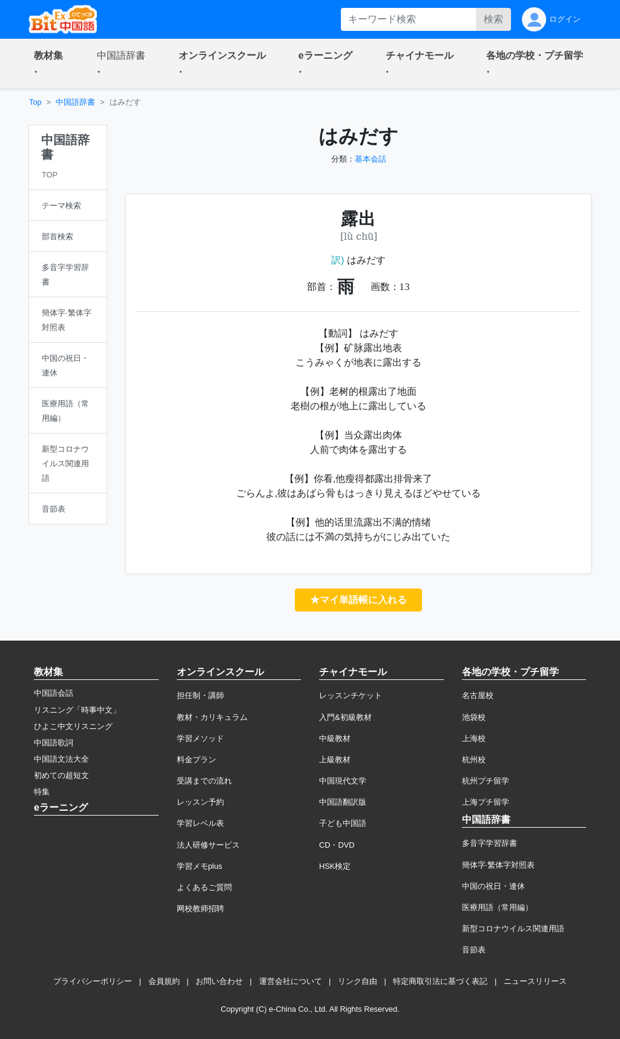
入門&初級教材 (345, 717)
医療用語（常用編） (497, 907)
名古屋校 (477, 695)
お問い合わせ (219, 981)
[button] (50, 63)
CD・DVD (337, 844)
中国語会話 (53, 693)
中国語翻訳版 (342, 801)
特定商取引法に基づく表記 (440, 981)
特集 (42, 791)
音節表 (474, 949)
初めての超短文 (61, 775)
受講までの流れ (204, 780)
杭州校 (474, 759)
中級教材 (335, 738)
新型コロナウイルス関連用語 (513, 928)
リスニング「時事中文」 (77, 709)
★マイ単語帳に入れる (358, 600)
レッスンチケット (350, 695)
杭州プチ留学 (485, 780)
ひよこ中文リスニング (73, 726)
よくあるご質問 (204, 887)
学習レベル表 (200, 823)
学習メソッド (200, 738)
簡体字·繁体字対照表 (498, 864)
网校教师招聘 (200, 908)
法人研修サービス (208, 844)
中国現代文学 (342, 780)
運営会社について (290, 981)
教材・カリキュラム (212, 717)
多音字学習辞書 (489, 843)
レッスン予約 (200, 801)
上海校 (474, 738)
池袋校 (474, 717)
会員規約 (164, 981)
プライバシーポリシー (92, 981)
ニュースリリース (535, 981)
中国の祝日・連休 (493, 886)
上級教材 (335, 759)
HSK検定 (335, 866)
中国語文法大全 (61, 759)
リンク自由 (357, 981)
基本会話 (370, 158)
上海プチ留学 (485, 801)
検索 (493, 19)
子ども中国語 (342, 823)
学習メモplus (199, 866)
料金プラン (196, 759)
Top (35, 102)
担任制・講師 (200, 695)
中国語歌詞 (53, 742)
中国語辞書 (75, 102)
